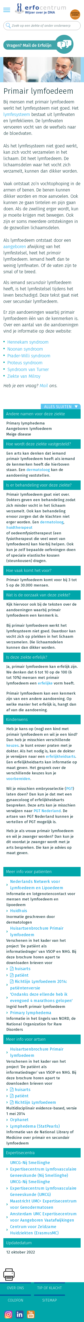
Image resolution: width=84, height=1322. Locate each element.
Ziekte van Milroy (23, 376)
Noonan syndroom (25, 349)
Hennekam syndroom (28, 342)
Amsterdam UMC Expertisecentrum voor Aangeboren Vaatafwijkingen (43, 1217)
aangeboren (14, 246)
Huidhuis (18, 910)
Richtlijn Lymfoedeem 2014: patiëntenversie (38, 984)
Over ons (15, 1288)
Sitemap (49, 1300)
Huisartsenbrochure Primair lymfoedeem (36, 931)
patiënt (22, 975)
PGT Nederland (47, 811)
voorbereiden (18, 778)
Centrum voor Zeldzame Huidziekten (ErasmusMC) (34, 1229)
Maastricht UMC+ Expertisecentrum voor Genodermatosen (43, 1204)
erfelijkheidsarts (60, 756)
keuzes (12, 745)
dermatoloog (38, 469)
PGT (69, 788)
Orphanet (19, 1119)
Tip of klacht (49, 1288)
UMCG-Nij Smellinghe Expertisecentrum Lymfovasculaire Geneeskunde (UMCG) (43, 1188)
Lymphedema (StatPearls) (35, 1126)
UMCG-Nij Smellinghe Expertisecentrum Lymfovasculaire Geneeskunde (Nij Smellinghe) (43, 1169)
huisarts (22, 968)
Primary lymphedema (30, 1012)
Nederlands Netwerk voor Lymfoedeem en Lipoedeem (36, 884)
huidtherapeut (19, 527)
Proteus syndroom (25, 362)
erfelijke (45, 683)
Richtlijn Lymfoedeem (35, 1102)
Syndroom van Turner (28, 369)
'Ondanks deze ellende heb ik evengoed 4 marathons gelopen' (41, 997)
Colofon (15, 1300)
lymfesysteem (16, 114)
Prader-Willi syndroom (28, 355)
